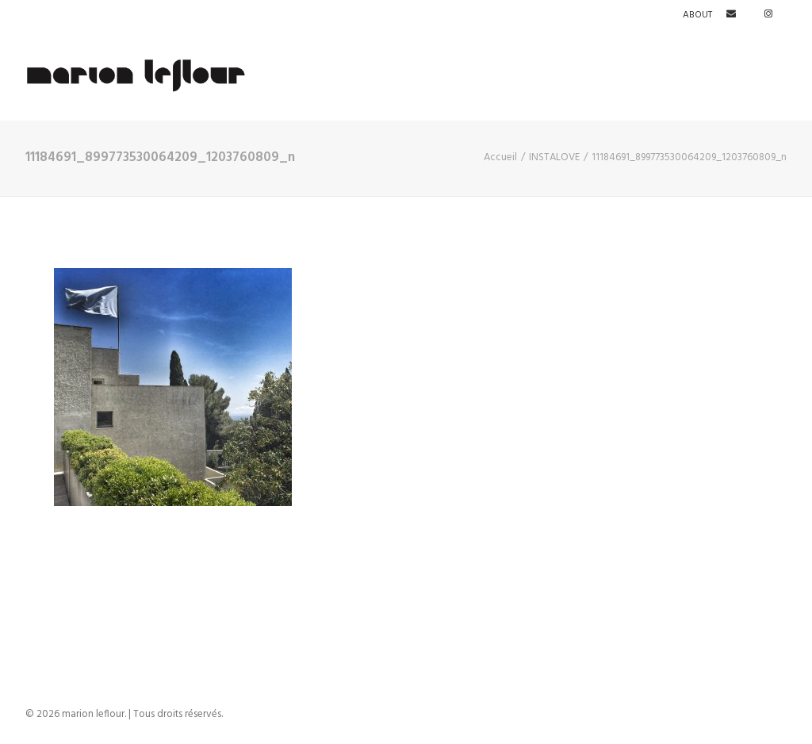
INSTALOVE (554, 157)
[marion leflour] (136, 75)
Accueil (500, 157)
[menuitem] (700, 15)
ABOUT (697, 15)
